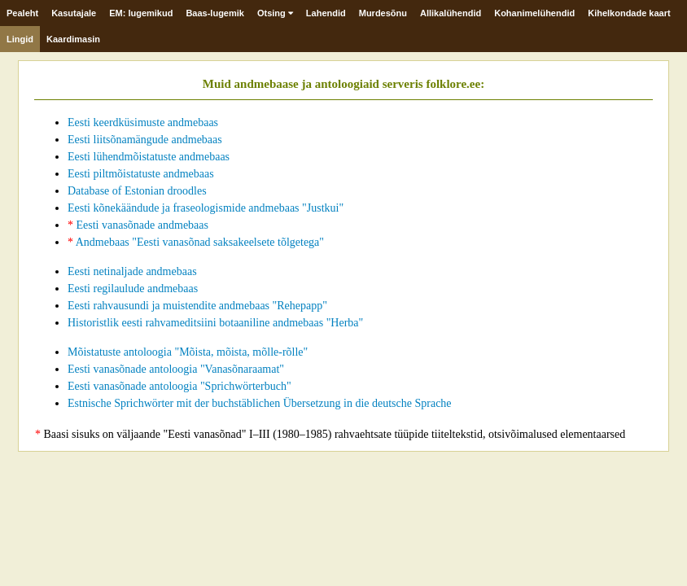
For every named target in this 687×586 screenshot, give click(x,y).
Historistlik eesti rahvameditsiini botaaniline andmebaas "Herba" (215, 323)
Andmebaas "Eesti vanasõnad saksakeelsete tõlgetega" (196, 242)
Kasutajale (73, 13)
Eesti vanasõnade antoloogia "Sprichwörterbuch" (179, 386)
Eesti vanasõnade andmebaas (138, 225)
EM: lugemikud (141, 13)
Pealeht (22, 13)
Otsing (275, 13)
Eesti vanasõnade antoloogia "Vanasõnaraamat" (176, 369)
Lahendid (326, 13)
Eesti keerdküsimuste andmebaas (143, 122)
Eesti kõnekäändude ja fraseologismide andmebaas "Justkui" (206, 208)
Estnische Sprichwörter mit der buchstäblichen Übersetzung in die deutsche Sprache (260, 403)
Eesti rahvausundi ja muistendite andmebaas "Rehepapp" (197, 306)
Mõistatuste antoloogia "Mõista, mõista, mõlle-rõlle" (188, 352)
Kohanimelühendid (534, 13)
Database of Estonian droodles (137, 191)
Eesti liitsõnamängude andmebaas (145, 139)
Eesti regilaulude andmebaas (133, 288)
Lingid (20, 39)
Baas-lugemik (215, 13)
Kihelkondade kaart (629, 13)
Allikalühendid (450, 13)
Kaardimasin (73, 39)
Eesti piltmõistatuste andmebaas (141, 174)
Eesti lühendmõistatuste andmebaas (149, 157)
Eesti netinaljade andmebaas (132, 271)
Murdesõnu (383, 13)
